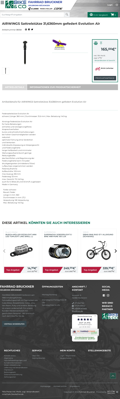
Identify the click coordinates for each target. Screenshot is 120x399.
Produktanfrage (104, 78)
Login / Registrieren (67, 356)
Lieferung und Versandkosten (16, 367)
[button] (115, 251)
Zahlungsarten (10, 377)
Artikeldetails (14, 87)
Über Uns (35, 356)
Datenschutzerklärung (13, 374)
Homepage (45, 386)
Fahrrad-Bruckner (87, 392)
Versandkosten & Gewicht (104, 60)
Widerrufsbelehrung (12, 365)
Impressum (8, 370)
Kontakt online (10, 356)
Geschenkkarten (38, 358)
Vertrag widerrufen (14, 324)
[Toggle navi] (2, 2)
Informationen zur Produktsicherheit (55, 87)
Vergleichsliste (65, 358)
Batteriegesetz (10, 372)
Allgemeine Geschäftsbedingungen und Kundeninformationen (15, 360)
